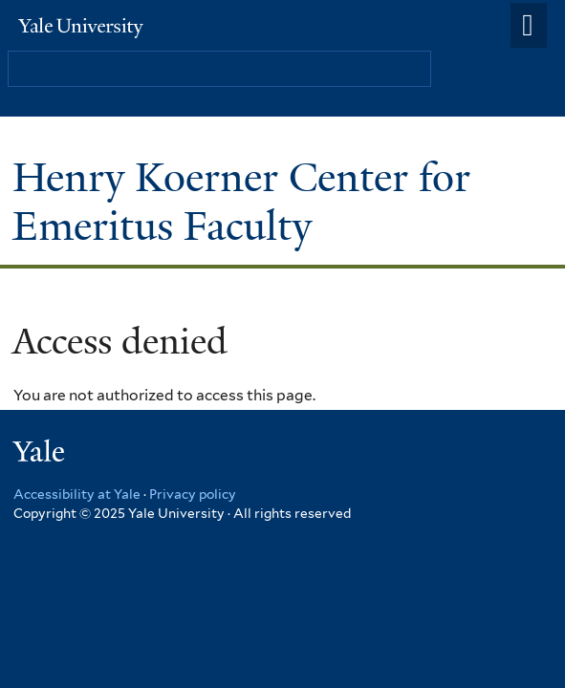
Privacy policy (192, 494)
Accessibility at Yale (77, 494)
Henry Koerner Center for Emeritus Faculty (241, 201)
